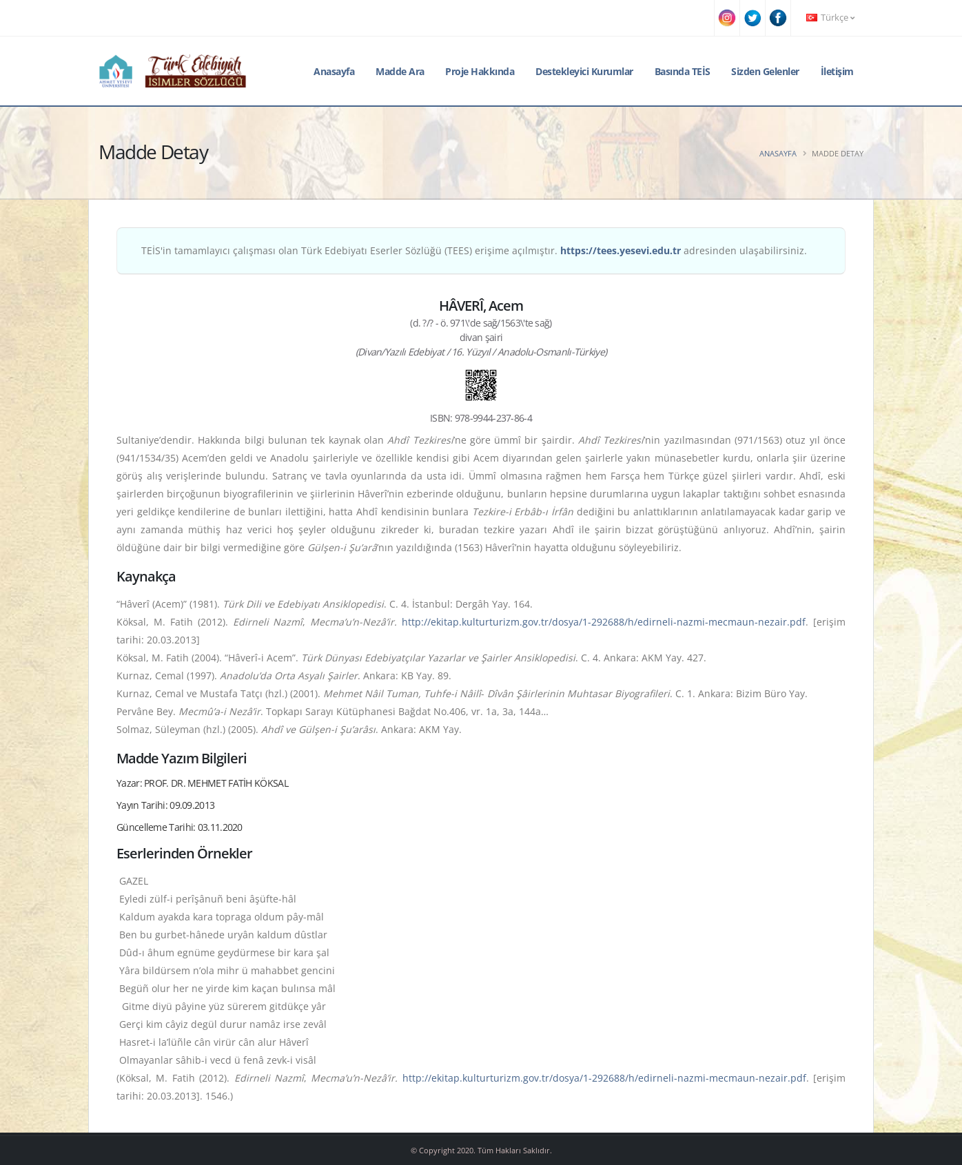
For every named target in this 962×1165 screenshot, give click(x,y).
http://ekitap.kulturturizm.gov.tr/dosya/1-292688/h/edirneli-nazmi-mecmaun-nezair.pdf (604, 621)
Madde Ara (400, 71)
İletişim (837, 71)
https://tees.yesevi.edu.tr (620, 250)
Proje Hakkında (479, 71)
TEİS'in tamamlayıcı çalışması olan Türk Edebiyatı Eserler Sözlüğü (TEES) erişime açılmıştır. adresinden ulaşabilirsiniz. (474, 250)
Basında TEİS (682, 71)
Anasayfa (334, 71)
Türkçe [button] (830, 17)
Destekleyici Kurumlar (584, 71)
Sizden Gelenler (765, 71)
